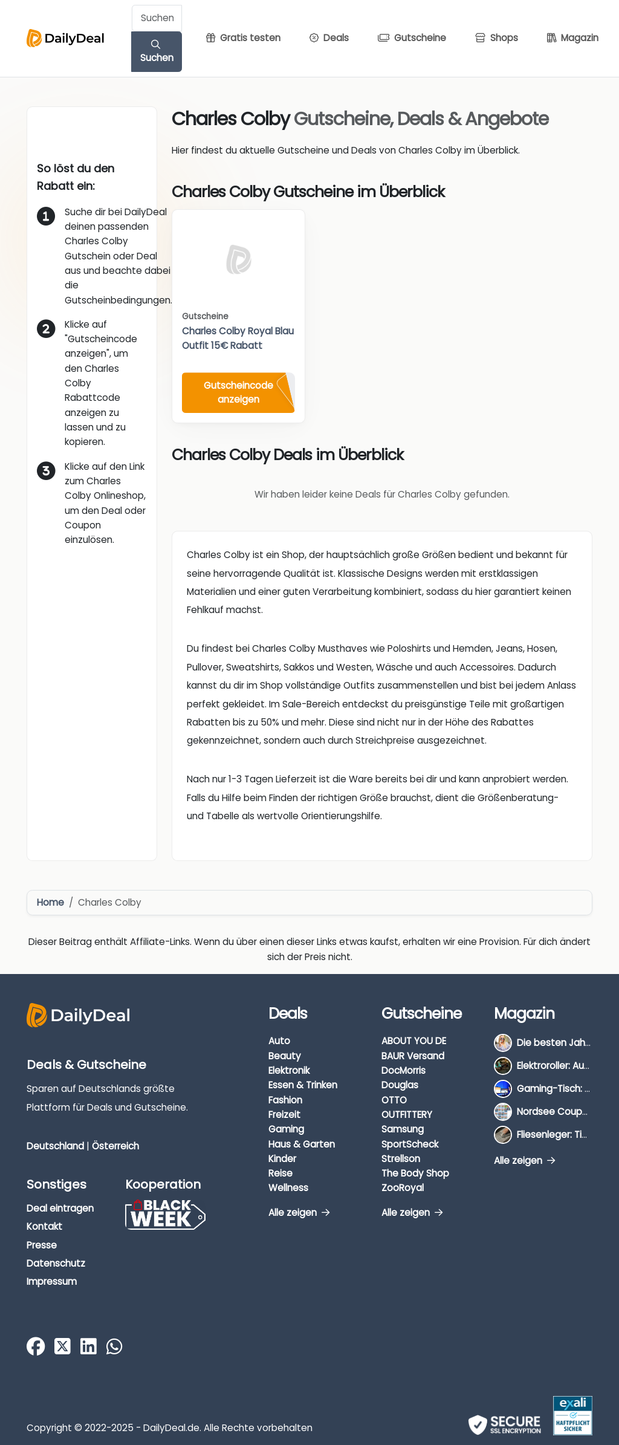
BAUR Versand (412, 1056)
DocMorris (403, 1070)
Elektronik (289, 1070)
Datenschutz (56, 1263)
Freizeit (284, 1114)
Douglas (399, 1085)
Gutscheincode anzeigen (238, 392)
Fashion (285, 1100)
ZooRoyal (402, 1187)
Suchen (156, 52)
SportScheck (409, 1144)
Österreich (115, 1146)
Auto (279, 1040)
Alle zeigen (298, 1212)
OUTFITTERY (406, 1114)
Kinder (282, 1158)
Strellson (400, 1158)
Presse (42, 1245)
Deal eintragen (60, 1208)
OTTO (394, 1100)
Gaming (286, 1129)
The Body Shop (415, 1173)
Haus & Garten (301, 1144)
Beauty (284, 1056)
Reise (280, 1173)
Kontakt (44, 1226)
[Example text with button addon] (157, 18)
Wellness (288, 1187)
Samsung (402, 1129)
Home (50, 902)
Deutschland (55, 1146)
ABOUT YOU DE (413, 1040)
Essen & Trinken (302, 1085)
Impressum (52, 1281)
